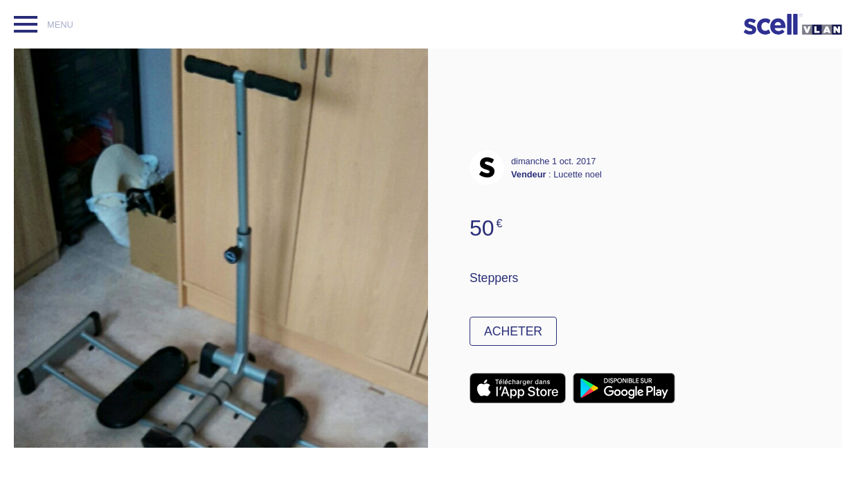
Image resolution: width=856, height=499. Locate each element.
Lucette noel (577, 174)
